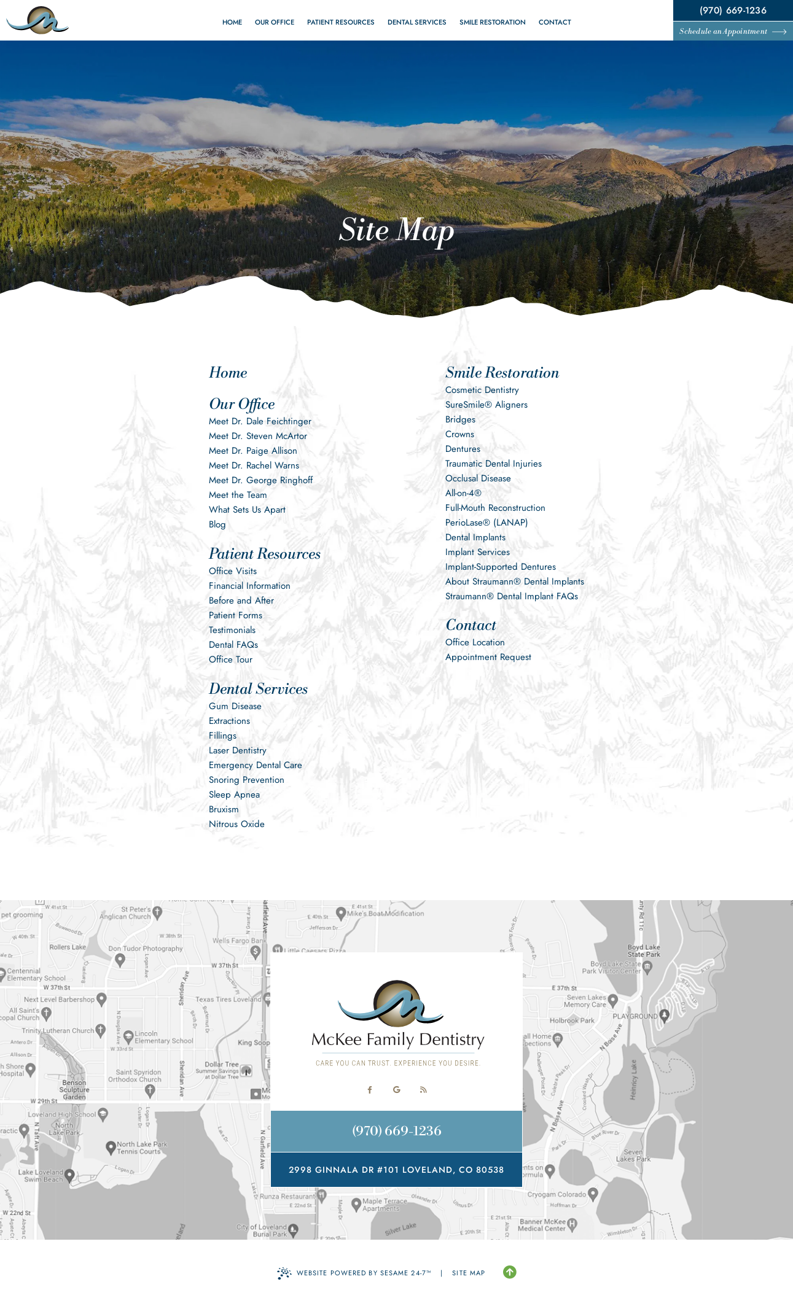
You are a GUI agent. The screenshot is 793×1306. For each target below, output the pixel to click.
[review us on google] (396, 1089)
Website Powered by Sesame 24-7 (354, 1273)
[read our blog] (423, 1089)
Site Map (468, 1273)
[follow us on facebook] (369, 1089)
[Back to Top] (509, 1272)
